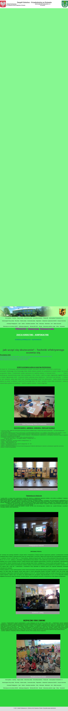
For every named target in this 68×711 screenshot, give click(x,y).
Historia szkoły (23, 320)
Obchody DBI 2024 (34, 326)
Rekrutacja (41, 323)
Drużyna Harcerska (62, 320)
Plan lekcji (17, 320)
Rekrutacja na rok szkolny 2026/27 (10, 326)
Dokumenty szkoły (28, 318)
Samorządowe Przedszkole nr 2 (56, 318)
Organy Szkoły (20, 318)
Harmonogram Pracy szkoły (8, 320)
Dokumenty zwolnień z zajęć (49, 326)
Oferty (57, 326)
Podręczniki (45, 318)
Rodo (37, 323)
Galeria (23, 323)
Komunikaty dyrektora (37, 318)
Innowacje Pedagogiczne (12, 323)
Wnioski (40, 326)
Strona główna (8, 318)
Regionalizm (38, 320)
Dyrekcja (14, 318)
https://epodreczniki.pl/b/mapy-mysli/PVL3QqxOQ (15, 358)
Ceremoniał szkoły (31, 320)
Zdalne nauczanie (57, 323)
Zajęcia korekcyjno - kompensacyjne (32, 334)
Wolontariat (47, 323)
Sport (19, 323)
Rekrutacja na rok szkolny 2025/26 (10, 688)
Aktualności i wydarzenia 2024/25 (49, 320)
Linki (52, 323)
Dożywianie (62, 326)
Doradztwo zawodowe (30, 323)
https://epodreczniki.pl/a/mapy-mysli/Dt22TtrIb (14, 359)
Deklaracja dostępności (24, 326)
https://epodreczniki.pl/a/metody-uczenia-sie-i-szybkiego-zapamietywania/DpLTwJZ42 (26, 356)
